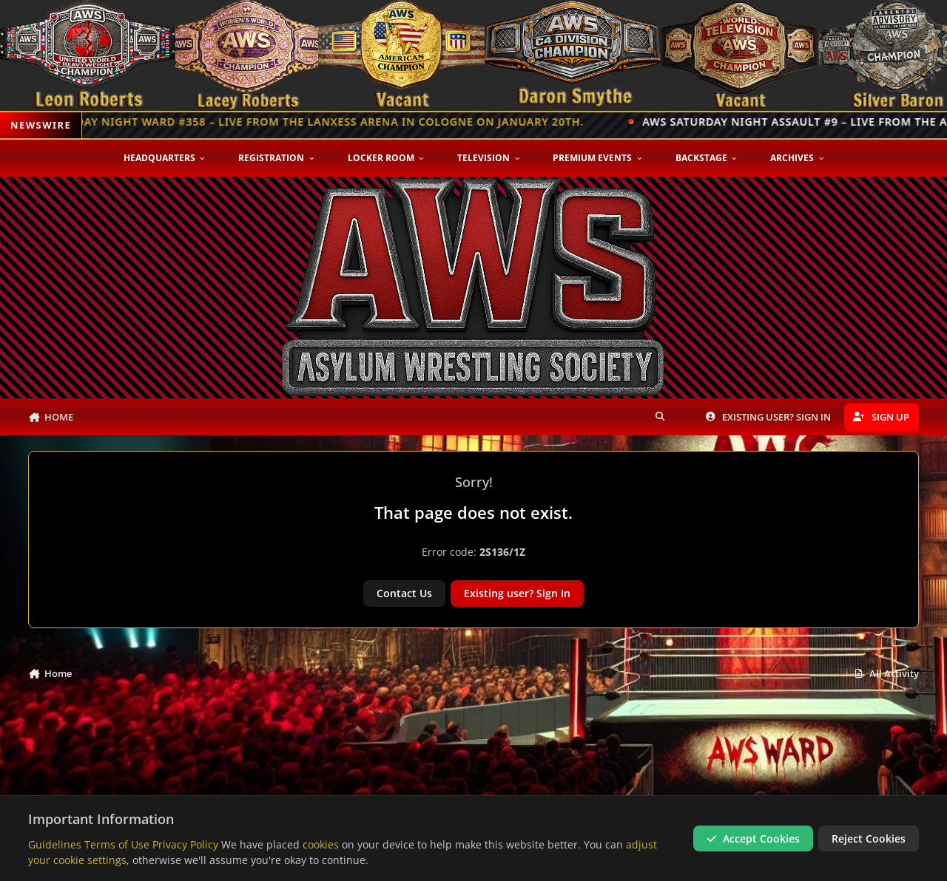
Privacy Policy (185, 844)
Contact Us (404, 593)
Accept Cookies (753, 838)
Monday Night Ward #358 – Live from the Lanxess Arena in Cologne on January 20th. (324, 122)
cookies (321, 844)
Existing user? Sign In (517, 593)
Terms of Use (116, 844)
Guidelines (54, 844)
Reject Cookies (869, 838)
